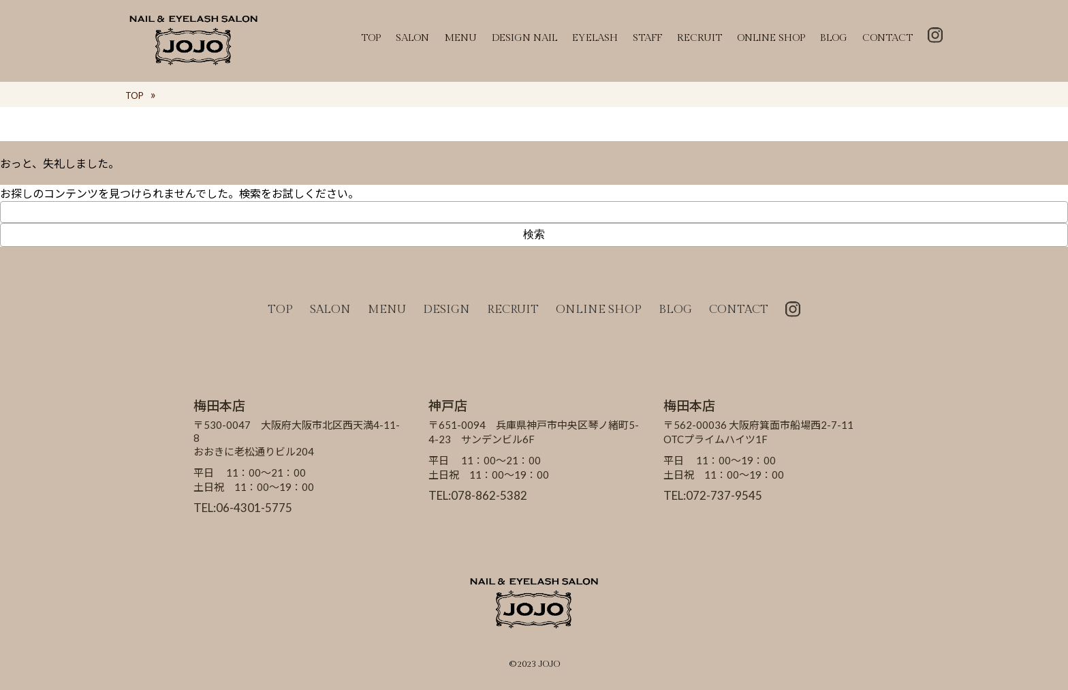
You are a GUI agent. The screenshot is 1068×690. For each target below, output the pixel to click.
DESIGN (446, 309)
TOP (371, 38)
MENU (460, 38)
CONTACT (887, 38)
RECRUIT (699, 38)
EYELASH (595, 38)
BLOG (833, 38)
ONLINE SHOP (771, 38)
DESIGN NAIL (524, 38)
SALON (412, 38)
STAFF (647, 38)
